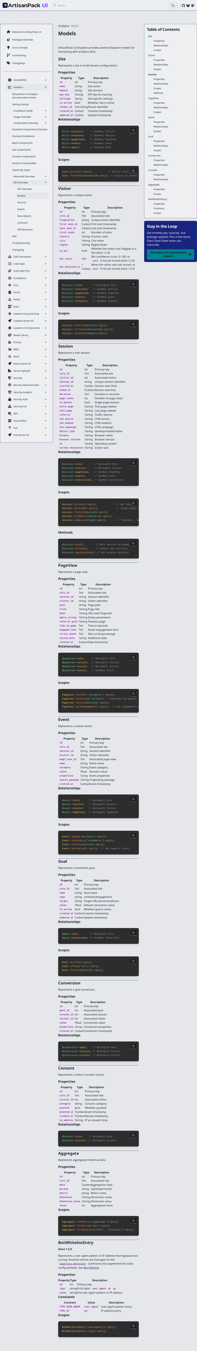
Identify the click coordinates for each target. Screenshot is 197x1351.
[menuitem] (27, 31)
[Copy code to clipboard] (133, 128)
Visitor (151, 55)
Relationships (161, 45)
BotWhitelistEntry (157, 199)
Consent (152, 170)
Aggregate (154, 184)
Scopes (157, 50)
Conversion (154, 155)
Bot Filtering (91, 1255)
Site (150, 36)
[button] (108, 5)
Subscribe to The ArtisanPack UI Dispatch (170, 254)
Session (152, 74)
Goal (150, 136)
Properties (159, 40)
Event (151, 117)
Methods (158, 92)
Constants (159, 208)
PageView (153, 98)
